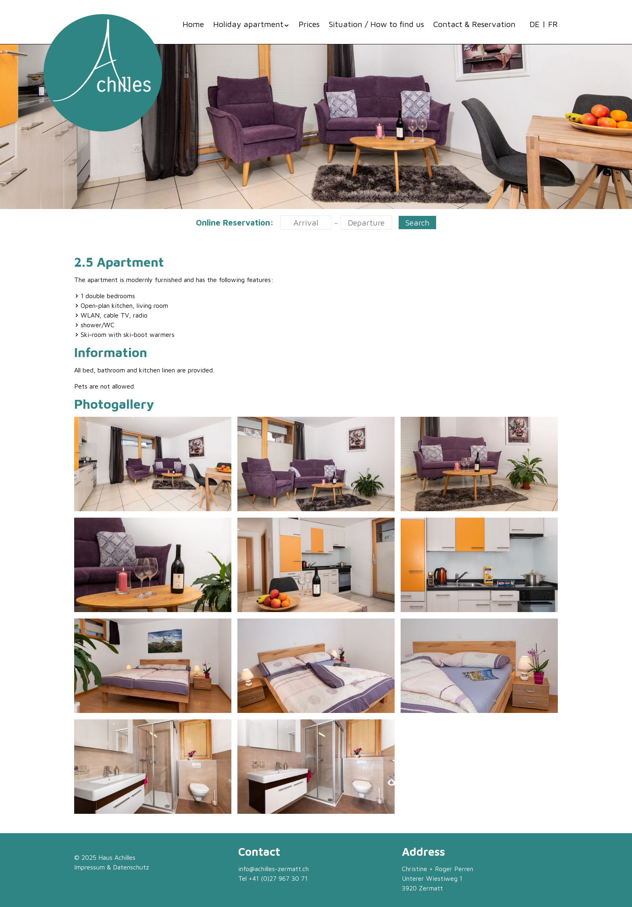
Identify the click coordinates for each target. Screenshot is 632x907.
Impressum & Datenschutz (111, 867)
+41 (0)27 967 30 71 (278, 878)
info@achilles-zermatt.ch (273, 868)
